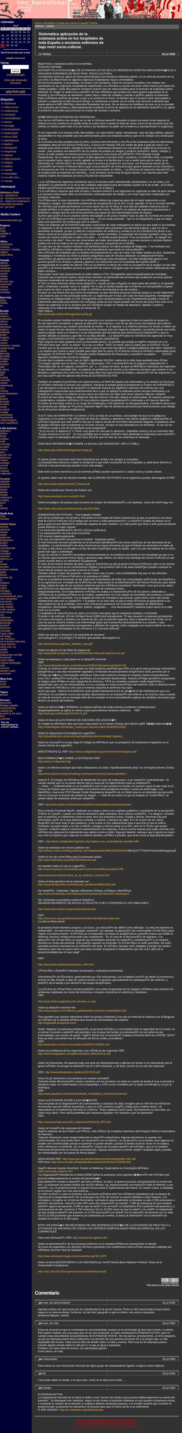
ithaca (3, 574)
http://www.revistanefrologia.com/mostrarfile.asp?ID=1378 (72, 1256)
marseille (5, 380)
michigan (5, 590)
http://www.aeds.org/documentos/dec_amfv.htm (66, 964)
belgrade (5, 332)
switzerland (6, 414)
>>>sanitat (6, 170)
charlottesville (7, 548)
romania (4, 404)
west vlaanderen (9, 422)
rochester (5, 630)
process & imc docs (11, 713)
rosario (4, 460)
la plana (4, 369)
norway (4, 390)
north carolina (7, 609)
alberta (4, 262)
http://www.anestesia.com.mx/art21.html (61, 496)
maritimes (5, 268)
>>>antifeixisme (9, 111)
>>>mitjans (7, 162)
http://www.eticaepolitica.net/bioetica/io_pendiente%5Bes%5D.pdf (76, 884)
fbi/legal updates (9, 705)
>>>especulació (9, 133)
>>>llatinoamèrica (10, 159)
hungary (4, 358)
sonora (4, 465)
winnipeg (5, 292)
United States (8, 524)
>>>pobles (6, 166)
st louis (4, 652)
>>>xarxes (6, 181)
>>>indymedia (8, 151)
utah (2, 665)
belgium (4, 329)
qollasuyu (5, 457)
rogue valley (7, 633)
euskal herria (7, 348)
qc (1, 305)
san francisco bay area (12, 641)
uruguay (4, 470)
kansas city (6, 577)
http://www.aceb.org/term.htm (55, 1171)
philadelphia (6, 620)
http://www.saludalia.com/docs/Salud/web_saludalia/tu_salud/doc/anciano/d (82, 1093)
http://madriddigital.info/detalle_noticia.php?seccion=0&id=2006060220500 (82, 726)
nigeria (4, 252)
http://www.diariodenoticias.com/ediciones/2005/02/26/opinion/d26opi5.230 (82, 665)
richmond (5, 628)
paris (3, 396)
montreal (5, 270)
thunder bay (6, 281)
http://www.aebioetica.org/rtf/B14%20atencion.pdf (67, 859)
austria (4, 324)
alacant (4, 313)
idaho (3, 572)
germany (5, 353)
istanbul (4, 364)
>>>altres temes (9, 107)
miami (3, 588)
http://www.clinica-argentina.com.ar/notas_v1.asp (67, 1001)
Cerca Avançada (16, 74)
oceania (4, 500)
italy (2, 366)
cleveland (5, 553)
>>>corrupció (8, 114)
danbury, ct (6, 558)
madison (4, 582)
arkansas (5, 529)
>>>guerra (6, 144)
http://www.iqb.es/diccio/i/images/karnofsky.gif (65, 314)
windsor (4, 289)
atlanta (4, 532)
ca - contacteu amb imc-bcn (15, 198)
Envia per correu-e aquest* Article (78, 23)
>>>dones (6, 122)
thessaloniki (6, 417)
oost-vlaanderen (9, 393)
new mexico (6, 604)
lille (2, 374)
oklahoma (5, 617)
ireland (4, 361)
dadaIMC (5, 727)
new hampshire (8, 598)
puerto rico (6, 454)
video (3, 236)
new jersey (6, 601)
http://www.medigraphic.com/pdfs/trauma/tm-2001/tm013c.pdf (74, 1053)
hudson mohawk (9, 569)
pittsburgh (5, 622)
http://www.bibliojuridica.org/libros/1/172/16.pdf (72, 1072)
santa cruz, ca (8, 646)
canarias (4, 246)
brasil (3, 436)
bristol (3, 334)
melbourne (6, 497)
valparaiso (5, 473)
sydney (4, 508)
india (2, 516)
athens (4, 321)
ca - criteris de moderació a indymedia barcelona (15, 203)
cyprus (3, 342)
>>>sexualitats (9, 173)
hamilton (4, 265)
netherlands (6, 385)
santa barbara (7, 644)
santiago (4, 462)
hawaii (3, 564)
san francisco (7, 638)
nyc (2, 614)
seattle (3, 649)
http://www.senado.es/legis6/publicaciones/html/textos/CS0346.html (91, 1162)
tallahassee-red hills (11, 654)
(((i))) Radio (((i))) (15, 91)
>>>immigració (9, 147)
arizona (4, 526)
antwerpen (6, 318)
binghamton (6, 540)
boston (4, 542)
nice (2, 388)
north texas (6, 612)
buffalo (4, 545)
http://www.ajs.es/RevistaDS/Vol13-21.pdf (62, 713)
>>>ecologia (7, 125)
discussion (6, 702)
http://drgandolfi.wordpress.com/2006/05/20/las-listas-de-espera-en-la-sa (81, 653)
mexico (4, 449)
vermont (4, 668)
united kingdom (8, 420)
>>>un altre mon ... (11, 177)
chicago (4, 550)
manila (3, 302)
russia (3, 406)
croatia (4, 340)
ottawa (3, 276)
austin (3, 534)
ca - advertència (9, 195)
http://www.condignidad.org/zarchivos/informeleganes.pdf (102, 751)
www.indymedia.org (11, 220)
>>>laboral (7, 155)
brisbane (5, 486)
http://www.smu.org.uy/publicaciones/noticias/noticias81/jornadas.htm (79, 918)
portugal (4, 401)
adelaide (4, 481)
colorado (5, 556)
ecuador (4, 446)
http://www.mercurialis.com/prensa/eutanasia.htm (67, 909)
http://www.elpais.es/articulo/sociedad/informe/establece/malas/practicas (87, 804)
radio (3, 231)
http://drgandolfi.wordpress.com (56, 1022)
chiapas (4, 438)
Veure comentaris (45, 23)
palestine (5, 686)
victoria (4, 286)
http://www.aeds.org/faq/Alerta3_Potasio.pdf (64, 483)
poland (4, 398)
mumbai (4, 518)
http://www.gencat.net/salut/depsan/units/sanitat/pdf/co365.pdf (98, 1158)
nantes (4, 382)
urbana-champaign (10, 662)
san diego (5, 636)
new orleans (7, 606)
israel (3, 684)
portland (4, 625)
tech (2, 716)
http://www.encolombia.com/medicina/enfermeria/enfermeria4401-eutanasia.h (83, 893)
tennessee (5, 657)
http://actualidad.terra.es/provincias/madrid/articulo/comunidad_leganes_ (81, 736)
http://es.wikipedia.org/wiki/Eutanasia (81, 1409)
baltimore (5, 537)
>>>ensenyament (10, 129)
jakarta (4, 492)
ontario (4, 273)
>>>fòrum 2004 (9, 136)
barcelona (5, 326)
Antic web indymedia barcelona (15, 81)
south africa (6, 254)
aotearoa (5, 484)
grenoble (5, 356)
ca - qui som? (7, 207)
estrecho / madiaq (10, 249)
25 (24, 42)
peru (2, 452)
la (1, 580)
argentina (5, 430)
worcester (5, 673)
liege (2, 372)
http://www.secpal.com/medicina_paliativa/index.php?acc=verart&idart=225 (82, 1010)
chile (2, 441)
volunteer (5, 718)
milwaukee (6, 593)
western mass (7, 670)
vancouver (5, 284)
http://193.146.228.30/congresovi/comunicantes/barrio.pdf (72, 1271)
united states (7, 660)
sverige (4, 412)
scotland (4, 409)
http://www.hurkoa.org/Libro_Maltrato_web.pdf (65, 643)
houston (4, 566)
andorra (4, 316)
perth (3, 502)
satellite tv (5, 233)
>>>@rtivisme (8, 103)
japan (3, 300)
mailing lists (6, 710)
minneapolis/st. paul (11, 596)
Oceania (5, 478)
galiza (3, 350)
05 (28, 32)
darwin (3, 489)
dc (1, 561)
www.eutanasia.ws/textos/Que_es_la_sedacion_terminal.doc (73, 875)
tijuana (3, 468)
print (2, 228)
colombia (5, 444)
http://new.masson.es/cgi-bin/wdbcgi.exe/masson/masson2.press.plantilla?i (82, 773)
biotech (4, 694)
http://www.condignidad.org (54, 761)
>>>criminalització (10, 118)
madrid (4, 377)
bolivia (3, 433)
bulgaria (4, 337)
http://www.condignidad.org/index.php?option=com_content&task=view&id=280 (92, 841)
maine (3, 585)
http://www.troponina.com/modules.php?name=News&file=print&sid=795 (80, 869)
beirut (3, 681)
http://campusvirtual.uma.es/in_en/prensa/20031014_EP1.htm (74, 1122)
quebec (4, 278)
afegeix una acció (15, 58)
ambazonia (6, 244)
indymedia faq (8, 708)
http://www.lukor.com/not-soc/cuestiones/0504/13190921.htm (74, 1044)
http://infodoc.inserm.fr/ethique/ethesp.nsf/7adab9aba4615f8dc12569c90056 (83, 850)
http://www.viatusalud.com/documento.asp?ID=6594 (68, 508)
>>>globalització (10, 140)
